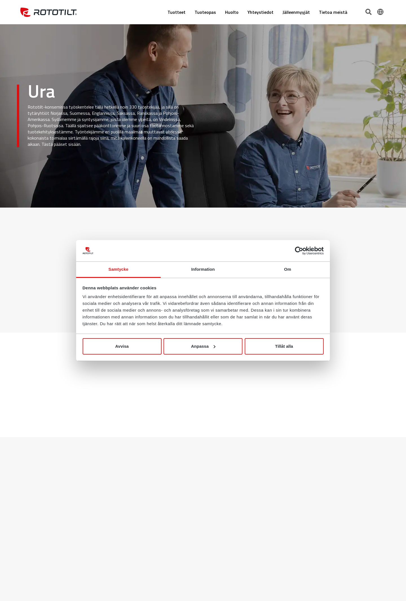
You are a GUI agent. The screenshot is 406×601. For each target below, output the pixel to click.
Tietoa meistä (333, 12)
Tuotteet (176, 12)
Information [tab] (203, 269)
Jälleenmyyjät (296, 12)
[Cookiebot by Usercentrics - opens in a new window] (299, 250)
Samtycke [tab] (119, 269)
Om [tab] (287, 269)
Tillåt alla (284, 346)
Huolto (232, 12)
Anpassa (203, 346)
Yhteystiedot (260, 12)
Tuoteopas (205, 12)
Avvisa (122, 346)
